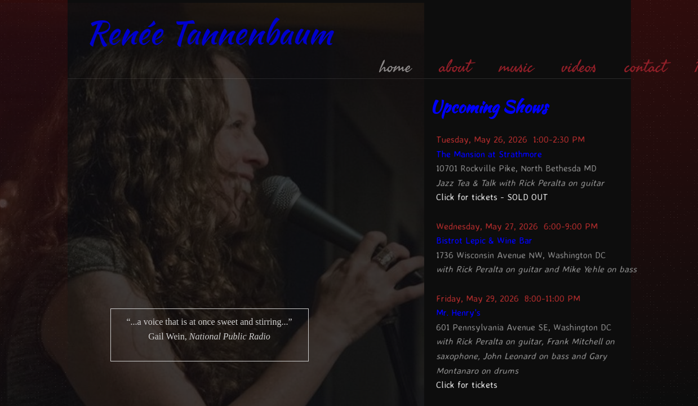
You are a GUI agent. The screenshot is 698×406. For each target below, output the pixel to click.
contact (645, 67)
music (516, 67)
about (455, 67)
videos (579, 67)
